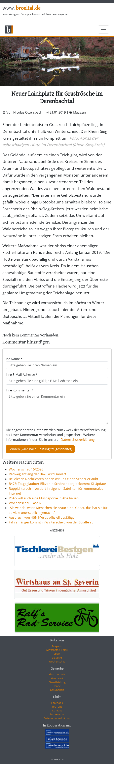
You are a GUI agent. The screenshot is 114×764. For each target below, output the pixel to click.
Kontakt (57, 710)
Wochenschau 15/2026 (26, 469)
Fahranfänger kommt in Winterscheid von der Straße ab (51, 522)
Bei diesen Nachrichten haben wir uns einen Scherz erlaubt (53, 479)
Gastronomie (57, 674)
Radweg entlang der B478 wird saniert (37, 474)
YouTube (57, 706)
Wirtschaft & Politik (57, 650)
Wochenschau (57, 661)
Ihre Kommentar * (20, 390)
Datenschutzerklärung (78, 439)
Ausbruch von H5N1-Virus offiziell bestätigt (41, 517)
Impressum (57, 714)
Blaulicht (57, 657)
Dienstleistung (57, 682)
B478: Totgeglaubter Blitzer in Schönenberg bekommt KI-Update (57, 484)
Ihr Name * (14, 359)
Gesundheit (57, 690)
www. (21, 8)
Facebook (57, 703)
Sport (57, 653)
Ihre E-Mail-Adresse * (22, 374)
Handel (57, 686)
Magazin (57, 646)
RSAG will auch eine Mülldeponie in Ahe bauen (44, 498)
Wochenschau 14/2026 (26, 503)
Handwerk (57, 678)
